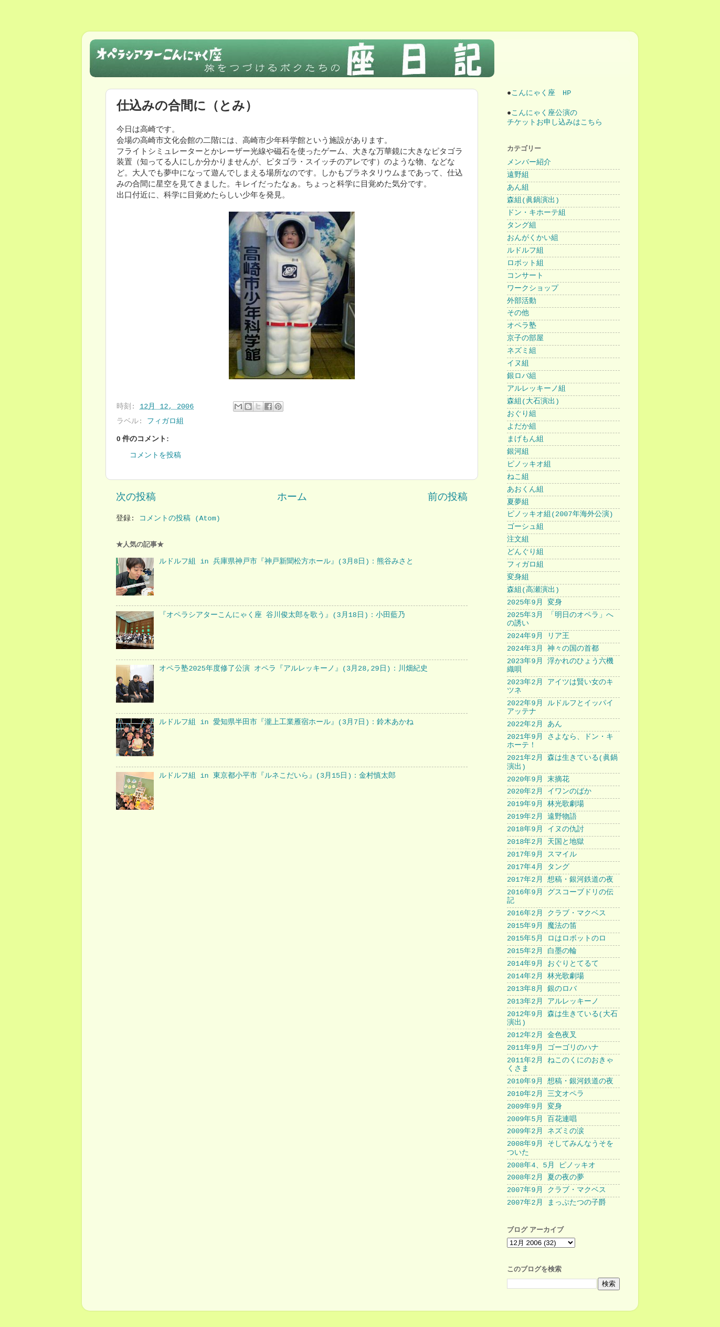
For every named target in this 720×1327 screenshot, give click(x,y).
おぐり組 (521, 414)
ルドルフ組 (525, 251)
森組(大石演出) (533, 401)
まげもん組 (525, 439)
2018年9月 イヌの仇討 (545, 829)
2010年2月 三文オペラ (545, 1094)
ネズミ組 (521, 351)
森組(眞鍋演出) (533, 200)
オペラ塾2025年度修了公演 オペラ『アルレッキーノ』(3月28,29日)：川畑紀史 (293, 669)
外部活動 (521, 301)
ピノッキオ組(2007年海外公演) (560, 514)
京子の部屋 (525, 338)
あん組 (518, 188)
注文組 (518, 540)
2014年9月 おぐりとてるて (553, 964)
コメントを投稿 (155, 455)
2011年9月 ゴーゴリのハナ (553, 1048)
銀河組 (518, 452)
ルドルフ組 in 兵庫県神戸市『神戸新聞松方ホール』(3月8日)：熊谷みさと (286, 562)
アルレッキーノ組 (536, 389)
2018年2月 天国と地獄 (545, 842)
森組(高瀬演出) (533, 590)
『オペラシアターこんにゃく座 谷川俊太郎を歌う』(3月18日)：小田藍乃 (282, 615)
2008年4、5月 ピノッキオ (551, 1165)
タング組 (521, 225)
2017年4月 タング (538, 867)
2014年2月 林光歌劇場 (545, 976)
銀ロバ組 (521, 376)
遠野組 (518, 175)
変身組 (518, 577)
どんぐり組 (525, 552)
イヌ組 (518, 364)
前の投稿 (448, 497)
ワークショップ (532, 288)
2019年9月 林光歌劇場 (545, 804)
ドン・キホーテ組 (536, 213)
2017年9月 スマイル (542, 855)
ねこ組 (518, 477)
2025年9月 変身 (534, 603)
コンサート (525, 276)
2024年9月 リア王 (538, 636)
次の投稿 (136, 497)
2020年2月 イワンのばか (549, 792)
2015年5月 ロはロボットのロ (556, 939)
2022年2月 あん (534, 724)
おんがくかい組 (532, 238)
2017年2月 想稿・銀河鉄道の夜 (560, 880)
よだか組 (521, 427)
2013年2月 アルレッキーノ (553, 1002)
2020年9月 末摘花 (538, 779)
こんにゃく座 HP (541, 93)
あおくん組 (525, 490)
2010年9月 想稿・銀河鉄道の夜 (560, 1081)
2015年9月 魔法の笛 (542, 926)
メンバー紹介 (529, 162)
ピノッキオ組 (529, 464)
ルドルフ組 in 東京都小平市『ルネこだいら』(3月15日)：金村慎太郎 (277, 776)
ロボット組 (525, 263)
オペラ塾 (521, 326)
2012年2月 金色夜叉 (542, 1035)
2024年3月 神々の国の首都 (553, 649)
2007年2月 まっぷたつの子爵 (556, 1203)
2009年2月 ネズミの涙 (545, 1131)
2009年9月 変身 (534, 1107)
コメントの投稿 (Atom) (179, 519)
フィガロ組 (165, 421)
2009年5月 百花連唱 (542, 1119)
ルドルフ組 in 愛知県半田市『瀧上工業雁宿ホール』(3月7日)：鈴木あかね (286, 722)
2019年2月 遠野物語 (542, 817)
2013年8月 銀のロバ (542, 989)
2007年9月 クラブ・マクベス (556, 1190)
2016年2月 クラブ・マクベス (556, 913)
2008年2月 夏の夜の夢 (545, 1178)
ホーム (292, 497)
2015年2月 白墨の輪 (542, 951)
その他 (518, 313)
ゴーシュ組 (525, 527)
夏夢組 (518, 502)
